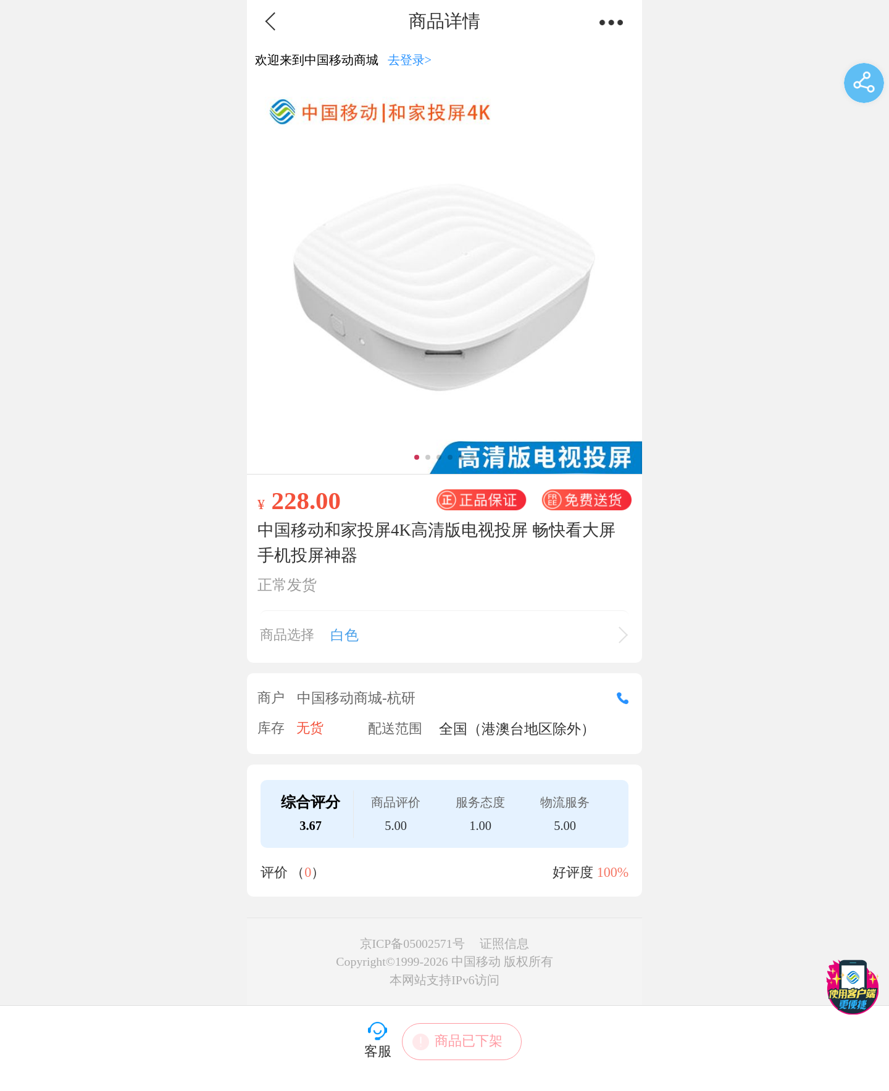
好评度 (590, 872)
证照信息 (504, 943)
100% (613, 872)
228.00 (306, 500)
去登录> (410, 60)
